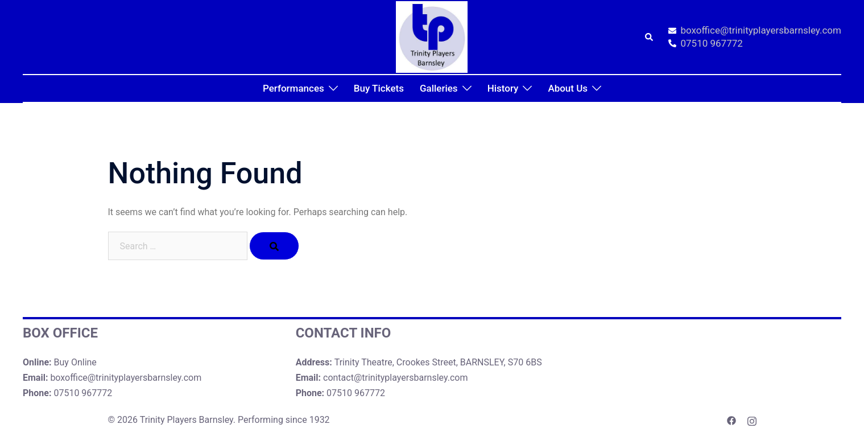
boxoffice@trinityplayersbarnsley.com (754, 31)
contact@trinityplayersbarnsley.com (395, 377)
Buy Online (75, 362)
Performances (293, 88)
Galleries (439, 88)
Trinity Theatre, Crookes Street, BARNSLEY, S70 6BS (438, 362)
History (503, 88)
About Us (568, 88)
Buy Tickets (379, 88)
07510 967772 (705, 44)
